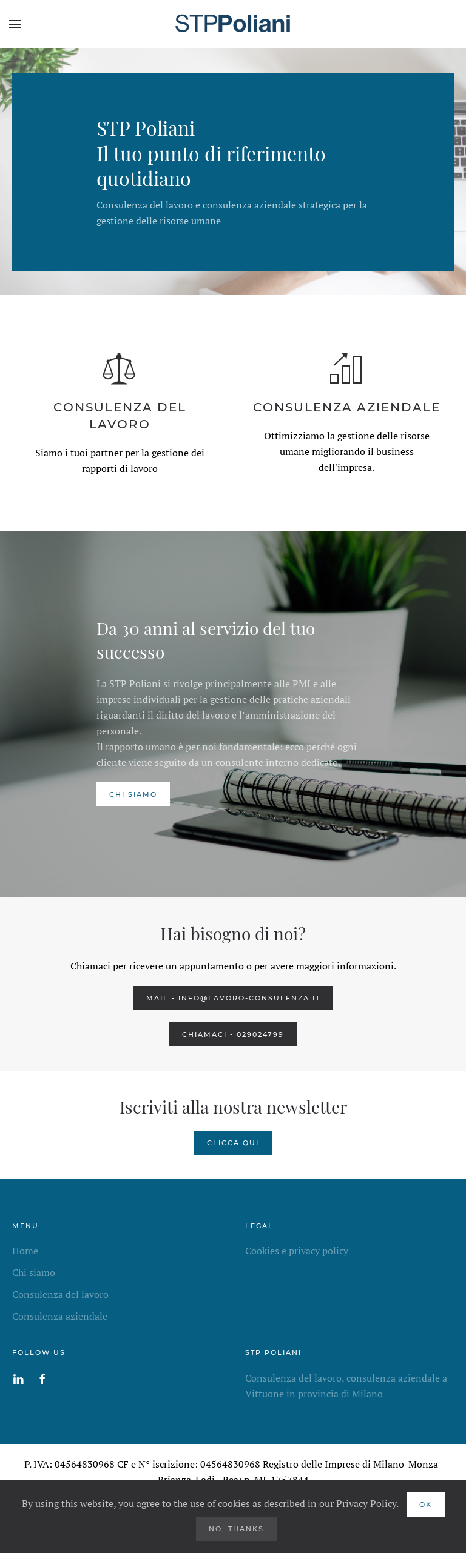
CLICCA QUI (233, 1143)
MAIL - (233, 998)
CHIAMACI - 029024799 (233, 1034)
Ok (425, 1504)
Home (25, 1250)
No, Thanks (236, 1529)
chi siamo (133, 794)
